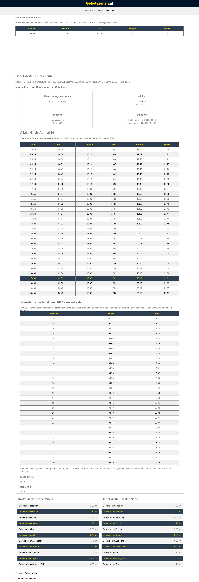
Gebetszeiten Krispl (112, 564)
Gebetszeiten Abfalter (28, 523)
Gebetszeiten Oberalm (113, 535)
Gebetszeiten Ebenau (112, 529)
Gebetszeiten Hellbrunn (29, 512)
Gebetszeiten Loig (27, 529)
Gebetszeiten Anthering (113, 541)
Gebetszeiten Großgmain (114, 558)
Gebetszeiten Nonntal (28, 506)
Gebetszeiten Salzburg (29, 547)
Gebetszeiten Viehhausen (30, 552)
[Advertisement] (99, 54)
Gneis (106, 11)
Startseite (87, 11)
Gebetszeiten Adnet (112, 552)
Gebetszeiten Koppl (112, 523)
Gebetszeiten (97, 3)
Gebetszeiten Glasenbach (30, 541)
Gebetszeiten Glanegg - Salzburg (34, 564)
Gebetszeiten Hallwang (113, 517)
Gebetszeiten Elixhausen (114, 547)
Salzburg (98, 11)
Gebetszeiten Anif (27, 535)
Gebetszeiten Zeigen (28, 558)
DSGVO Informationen (25, 578)
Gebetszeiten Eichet (28, 517)
